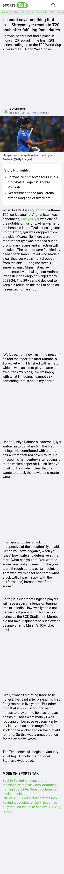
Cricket (15, 12)
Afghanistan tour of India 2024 (37, 12)
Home (5, 12)
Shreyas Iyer (30, 219)
